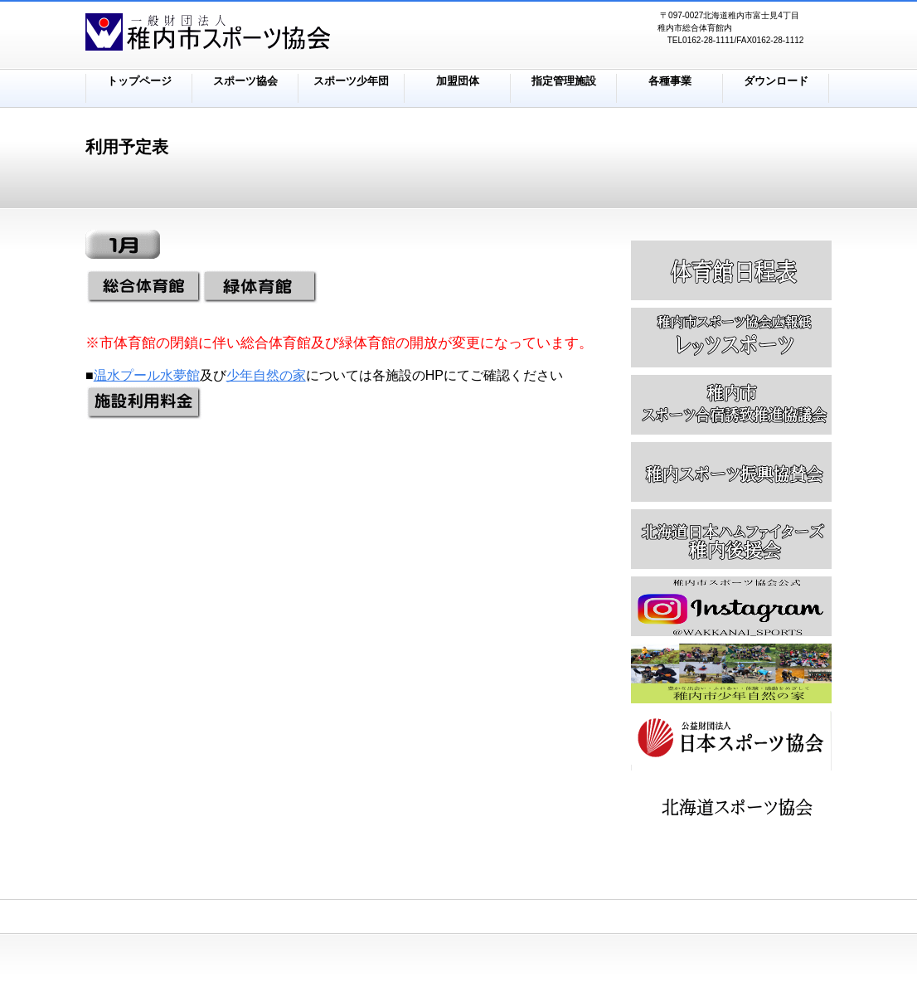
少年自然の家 (266, 375)
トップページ (139, 81)
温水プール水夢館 (147, 375)
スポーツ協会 (245, 81)
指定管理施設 (563, 81)
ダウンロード (776, 81)
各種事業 (669, 81)
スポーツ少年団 (351, 81)
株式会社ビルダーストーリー (292, 34)
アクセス (731, 808)
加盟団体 (457, 81)
